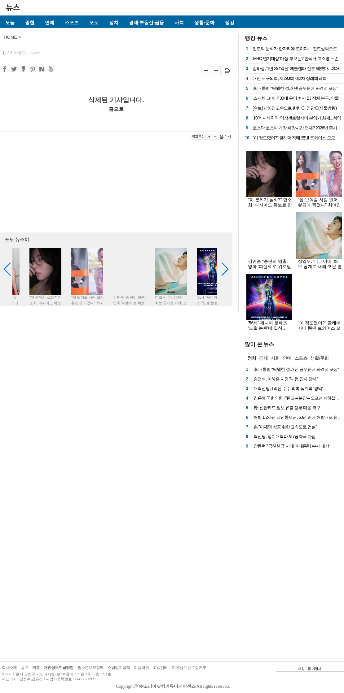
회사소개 (9, 667)
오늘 (10, 22)
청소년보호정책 (90, 667)
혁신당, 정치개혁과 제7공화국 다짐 (284, 436)
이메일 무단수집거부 (189, 667)
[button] (225, 269)
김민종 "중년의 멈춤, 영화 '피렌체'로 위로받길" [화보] (269, 266)
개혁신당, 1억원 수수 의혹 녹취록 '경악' (288, 388)
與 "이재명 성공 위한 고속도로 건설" (285, 426)
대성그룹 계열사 (309, 668)
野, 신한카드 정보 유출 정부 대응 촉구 (287, 407)
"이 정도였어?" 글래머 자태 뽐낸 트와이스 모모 (294, 137)
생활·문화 (204, 22)
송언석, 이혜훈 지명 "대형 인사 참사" (286, 378)
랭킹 (229, 22)
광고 (24, 667)
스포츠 (72, 22)
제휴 (36, 667)
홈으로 (116, 109)
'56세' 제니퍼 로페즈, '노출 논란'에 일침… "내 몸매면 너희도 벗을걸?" (268, 330)
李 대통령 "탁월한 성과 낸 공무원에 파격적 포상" (295, 88)
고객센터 (160, 667)
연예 (49, 22)
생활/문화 (319, 358)
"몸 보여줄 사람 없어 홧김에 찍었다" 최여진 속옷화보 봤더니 (319, 205)
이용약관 (141, 667)
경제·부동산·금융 (146, 22)
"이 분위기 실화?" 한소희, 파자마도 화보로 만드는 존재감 (270, 205)
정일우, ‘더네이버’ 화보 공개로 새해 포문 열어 (320, 266)
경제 (263, 358)
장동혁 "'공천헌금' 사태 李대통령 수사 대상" (292, 446)
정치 (113, 22)
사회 (179, 22)
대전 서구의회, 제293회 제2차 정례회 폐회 (290, 78)
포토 (94, 22)
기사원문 (35, 52)
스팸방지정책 (119, 667)
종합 (29, 22)
